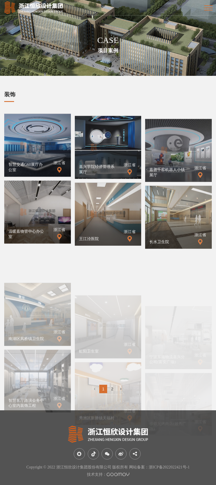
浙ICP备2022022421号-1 (169, 467)
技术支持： (108, 474)
